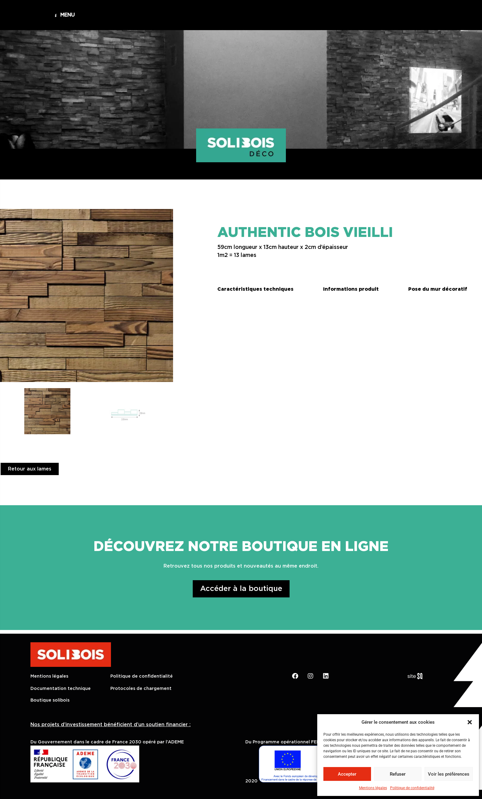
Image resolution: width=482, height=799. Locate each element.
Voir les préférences (448, 774)
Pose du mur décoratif (437, 289)
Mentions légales (373, 788)
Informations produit (351, 289)
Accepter (347, 774)
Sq (417, 676)
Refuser (397, 774)
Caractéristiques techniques (255, 289)
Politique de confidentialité (412, 788)
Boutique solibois (49, 700)
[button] (470, 722)
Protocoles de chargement (141, 688)
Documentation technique (60, 688)
